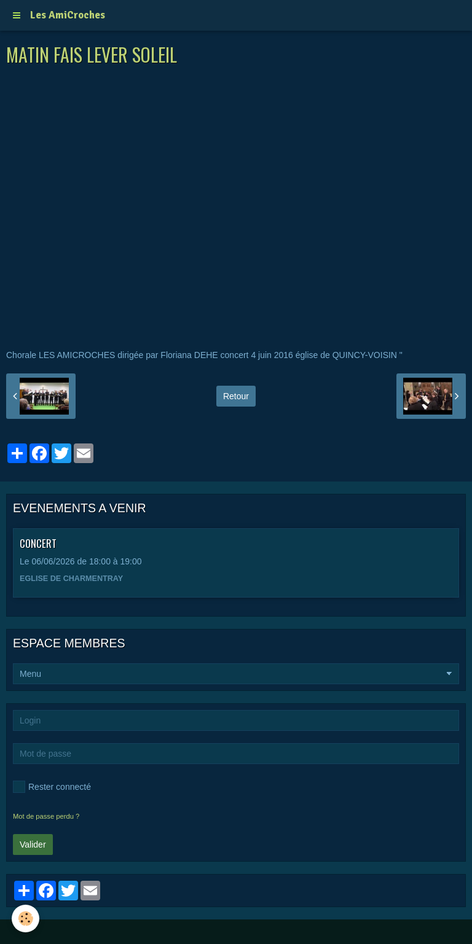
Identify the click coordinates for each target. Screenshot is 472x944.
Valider (33, 844)
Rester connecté (52, 787)
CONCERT (38, 542)
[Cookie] (26, 918)
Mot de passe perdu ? (46, 816)
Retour (236, 396)
